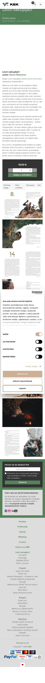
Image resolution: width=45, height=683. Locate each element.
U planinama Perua (22, 630)
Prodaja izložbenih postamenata (22, 595)
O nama (22, 558)
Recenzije (30, 201)
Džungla (22, 598)
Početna (22, 537)
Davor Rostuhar (17, 90)
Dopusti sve (22, 374)
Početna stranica (9, 18)
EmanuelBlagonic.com (22, 681)
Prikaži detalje (31, 366)
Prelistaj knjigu (7, 202)
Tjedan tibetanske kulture (22, 609)
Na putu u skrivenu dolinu (22, 627)
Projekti (22, 584)
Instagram (9, 527)
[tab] (7, 202)
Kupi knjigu (22, 574)
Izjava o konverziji (22, 651)
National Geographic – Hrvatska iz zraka (22, 592)
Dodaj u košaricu (22, 191)
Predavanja (23, 542)
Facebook (6, 527)
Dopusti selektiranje (22, 381)
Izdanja (22, 548)
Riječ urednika (18, 202)
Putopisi (22, 614)
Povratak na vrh (22, 659)
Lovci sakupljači (22, 568)
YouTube (15, 527)
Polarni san (22, 590)
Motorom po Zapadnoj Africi (22, 625)
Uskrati (22, 388)
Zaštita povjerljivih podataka (22, 643)
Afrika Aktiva (22, 606)
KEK (10, 4)
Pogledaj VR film (22, 576)
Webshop (22, 553)
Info (39, 201)
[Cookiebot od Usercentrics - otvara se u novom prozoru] (32, 292)
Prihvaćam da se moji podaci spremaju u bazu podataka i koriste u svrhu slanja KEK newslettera (22, 491)
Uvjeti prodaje (22, 641)
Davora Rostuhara (34, 95)
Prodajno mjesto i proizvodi (22, 638)
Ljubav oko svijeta (22, 587)
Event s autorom (22, 579)
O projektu (22, 571)
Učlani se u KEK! (22, 563)
